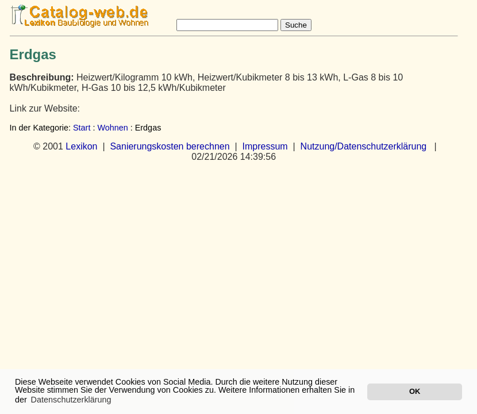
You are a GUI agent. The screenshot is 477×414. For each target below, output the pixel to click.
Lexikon (81, 146)
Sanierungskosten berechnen (169, 146)
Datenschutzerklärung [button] (71, 399)
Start (81, 127)
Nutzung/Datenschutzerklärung (364, 146)
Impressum (265, 146)
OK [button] (414, 391)
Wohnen (112, 127)
